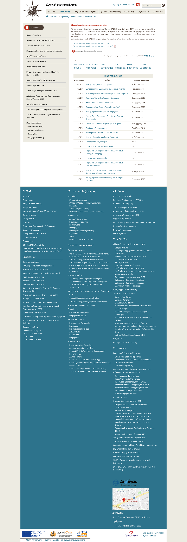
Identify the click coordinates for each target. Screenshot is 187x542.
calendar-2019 (90, 17)
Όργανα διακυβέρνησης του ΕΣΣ (127, 401)
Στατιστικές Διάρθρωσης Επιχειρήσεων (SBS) (87, 371)
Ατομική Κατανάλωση (78, 219)
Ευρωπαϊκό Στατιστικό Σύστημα (127, 353)
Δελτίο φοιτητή (75, 357)
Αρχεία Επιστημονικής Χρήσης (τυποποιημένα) (88, 282)
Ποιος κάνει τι (28, 219)
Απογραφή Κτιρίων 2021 (36, 85)
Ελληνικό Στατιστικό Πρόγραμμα (128, 286)
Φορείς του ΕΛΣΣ (122, 262)
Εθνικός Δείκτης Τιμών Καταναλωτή (99, 103)
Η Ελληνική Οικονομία (122, 196)
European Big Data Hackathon (126, 456)
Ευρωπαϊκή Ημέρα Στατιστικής (126, 449)
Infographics (32, 134)
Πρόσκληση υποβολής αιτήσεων (128, 379)
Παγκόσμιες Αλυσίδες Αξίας (80, 345)
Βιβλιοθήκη (73, 309)
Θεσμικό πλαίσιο (121, 248)
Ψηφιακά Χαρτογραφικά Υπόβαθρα (83, 298)
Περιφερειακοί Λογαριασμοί (96, 142)
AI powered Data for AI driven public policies (133, 306)
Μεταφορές (74, 228)
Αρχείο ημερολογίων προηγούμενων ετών (88, 51)
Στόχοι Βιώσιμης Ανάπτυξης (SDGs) (128, 441)
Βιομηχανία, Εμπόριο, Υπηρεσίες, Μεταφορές (44, 51)
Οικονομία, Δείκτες (33, 35)
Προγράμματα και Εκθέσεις (34, 234)
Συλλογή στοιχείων (76, 341)
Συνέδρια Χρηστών (123, 300)
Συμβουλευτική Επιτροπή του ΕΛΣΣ (129, 268)
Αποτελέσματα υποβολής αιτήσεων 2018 (132, 385)
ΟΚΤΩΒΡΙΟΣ (120, 68)
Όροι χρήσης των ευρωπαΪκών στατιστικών (133, 360)
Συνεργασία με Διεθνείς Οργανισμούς (129, 438)
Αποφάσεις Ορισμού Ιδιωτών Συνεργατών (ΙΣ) (43, 248)
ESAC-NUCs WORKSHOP (124, 303)
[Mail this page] (152, 56)
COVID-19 (117, 339)
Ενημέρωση (74, 338)
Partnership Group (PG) (124, 410)
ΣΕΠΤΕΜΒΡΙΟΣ (107, 68)
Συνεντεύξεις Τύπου (123, 297)
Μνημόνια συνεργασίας (124, 274)
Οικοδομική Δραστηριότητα (96, 128)
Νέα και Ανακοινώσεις (122, 230)
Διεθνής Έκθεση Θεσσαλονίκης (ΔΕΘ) (130, 335)
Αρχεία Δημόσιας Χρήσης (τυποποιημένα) (86, 279)
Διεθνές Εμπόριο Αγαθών (36, 61)
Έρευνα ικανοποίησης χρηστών (81, 305)
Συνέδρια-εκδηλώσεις (124, 366)
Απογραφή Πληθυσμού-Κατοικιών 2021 (41, 91)
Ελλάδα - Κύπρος (121, 309)
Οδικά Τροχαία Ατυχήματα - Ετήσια (99, 146)
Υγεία (71, 236)
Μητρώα (72, 196)
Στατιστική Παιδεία (76, 319)
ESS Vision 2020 (120, 397)
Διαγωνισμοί (74, 332)
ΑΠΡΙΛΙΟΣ (119, 65)
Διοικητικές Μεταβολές (79, 209)
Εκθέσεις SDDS (119, 234)
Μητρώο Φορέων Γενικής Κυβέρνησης (85, 203)
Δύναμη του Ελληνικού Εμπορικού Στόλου (102, 133)
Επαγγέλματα (74, 225)
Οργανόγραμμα (29, 215)
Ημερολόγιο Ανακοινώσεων (71, 17)
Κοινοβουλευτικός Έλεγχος (125, 343)
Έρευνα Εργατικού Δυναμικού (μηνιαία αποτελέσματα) (107, 93)
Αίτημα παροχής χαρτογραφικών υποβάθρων (88, 302)
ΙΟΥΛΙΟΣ (77, 68)
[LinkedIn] (149, 56)
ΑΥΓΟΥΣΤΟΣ (91, 68)
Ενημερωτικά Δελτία (77, 316)
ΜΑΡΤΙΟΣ (104, 65)
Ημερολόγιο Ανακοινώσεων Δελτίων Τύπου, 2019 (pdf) (93, 46)
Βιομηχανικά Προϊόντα (78, 222)
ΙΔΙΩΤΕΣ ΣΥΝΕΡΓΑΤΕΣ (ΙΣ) (33, 245)
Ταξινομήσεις (73, 215)
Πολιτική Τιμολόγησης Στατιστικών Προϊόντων (88, 265)
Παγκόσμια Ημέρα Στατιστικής (126, 453)
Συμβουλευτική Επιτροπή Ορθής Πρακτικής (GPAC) (135, 271)
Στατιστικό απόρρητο (32, 230)
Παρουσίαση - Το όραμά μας (80, 323)
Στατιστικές (54, 17)
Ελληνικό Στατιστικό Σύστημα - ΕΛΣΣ (129, 244)
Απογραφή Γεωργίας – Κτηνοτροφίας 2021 (42, 80)
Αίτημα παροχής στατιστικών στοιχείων (86, 260)
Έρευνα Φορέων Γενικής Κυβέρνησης (84, 360)
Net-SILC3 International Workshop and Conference (135, 326)
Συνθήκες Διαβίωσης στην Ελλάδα (128, 200)
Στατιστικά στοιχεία (76, 250)
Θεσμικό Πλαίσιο (30, 207)
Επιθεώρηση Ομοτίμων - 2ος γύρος (129, 280)
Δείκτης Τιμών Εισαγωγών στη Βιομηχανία (102, 112)
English (131, 5)
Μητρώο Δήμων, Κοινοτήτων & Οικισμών (86, 212)
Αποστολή (27, 196)
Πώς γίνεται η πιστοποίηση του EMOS (130, 382)
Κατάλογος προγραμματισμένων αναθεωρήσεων (44, 109)
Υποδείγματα (74, 287)
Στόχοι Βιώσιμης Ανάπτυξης (125, 207)
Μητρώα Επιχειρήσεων (78, 200)
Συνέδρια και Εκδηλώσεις (124, 293)
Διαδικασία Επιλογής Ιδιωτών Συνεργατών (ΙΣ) (43, 251)
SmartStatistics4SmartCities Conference (131, 323)
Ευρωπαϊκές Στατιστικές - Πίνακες (128, 357)
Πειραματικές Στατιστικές (36, 67)
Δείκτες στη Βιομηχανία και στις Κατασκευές (87, 368)
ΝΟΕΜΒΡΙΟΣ (132, 68)
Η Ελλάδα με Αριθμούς (123, 204)
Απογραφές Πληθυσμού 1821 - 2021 (128, 211)
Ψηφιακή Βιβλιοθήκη (122, 219)
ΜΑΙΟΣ (130, 65)
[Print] (154, 56)
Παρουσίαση (28, 200)
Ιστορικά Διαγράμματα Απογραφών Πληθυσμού (134, 222)
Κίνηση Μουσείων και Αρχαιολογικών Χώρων (103, 124)
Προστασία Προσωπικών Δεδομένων (39, 226)
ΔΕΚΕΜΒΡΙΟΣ (145, 68)
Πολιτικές (27, 222)
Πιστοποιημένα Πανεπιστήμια (127, 376)
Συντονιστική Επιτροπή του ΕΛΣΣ (129, 265)
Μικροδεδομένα (75, 275)
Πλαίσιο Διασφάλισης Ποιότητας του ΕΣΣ (132, 257)
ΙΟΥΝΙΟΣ (143, 65)
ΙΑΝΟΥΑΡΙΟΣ (79, 65)
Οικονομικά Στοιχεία (31, 237)
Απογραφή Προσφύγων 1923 (126, 215)
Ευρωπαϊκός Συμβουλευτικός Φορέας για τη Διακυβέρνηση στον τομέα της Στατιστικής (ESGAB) (133, 422)
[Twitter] (145, 56)
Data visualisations (33, 123)
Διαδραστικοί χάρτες (35, 127)
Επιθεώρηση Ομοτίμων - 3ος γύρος (129, 283)
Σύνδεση (123, 5)
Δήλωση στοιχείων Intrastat (81, 348)
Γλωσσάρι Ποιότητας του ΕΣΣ (81, 239)
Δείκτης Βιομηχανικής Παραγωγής (99, 84)
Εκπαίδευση (74, 326)
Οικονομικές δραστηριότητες (81, 231)
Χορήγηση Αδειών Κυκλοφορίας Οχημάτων (102, 98)
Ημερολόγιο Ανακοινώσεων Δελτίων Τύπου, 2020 (91, 43)
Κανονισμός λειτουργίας (79, 313)
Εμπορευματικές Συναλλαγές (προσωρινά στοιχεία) (105, 89)
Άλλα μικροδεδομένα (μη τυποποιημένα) (85, 284)
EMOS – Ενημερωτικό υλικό (126, 394)
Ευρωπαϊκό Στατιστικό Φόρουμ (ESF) (130, 434)
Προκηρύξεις (28, 241)
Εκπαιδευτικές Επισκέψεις (79, 329)
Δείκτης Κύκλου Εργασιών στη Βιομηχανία (102, 137)
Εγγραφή (115, 5)
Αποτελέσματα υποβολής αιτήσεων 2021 (132, 388)
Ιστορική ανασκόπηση (32, 204)
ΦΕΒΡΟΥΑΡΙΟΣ (92, 65)
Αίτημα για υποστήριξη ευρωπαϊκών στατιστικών (89, 263)
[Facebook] (147, 56)
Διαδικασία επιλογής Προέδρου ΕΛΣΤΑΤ (40, 211)
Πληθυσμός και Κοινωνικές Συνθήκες (40, 40)
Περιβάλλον (74, 234)
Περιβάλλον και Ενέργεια (36, 56)
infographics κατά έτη (36, 138)
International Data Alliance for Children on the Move (135, 445)
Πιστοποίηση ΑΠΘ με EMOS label (128, 391)
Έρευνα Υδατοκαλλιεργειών (96, 158)
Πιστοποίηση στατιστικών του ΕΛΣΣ (130, 277)
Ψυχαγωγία (74, 335)
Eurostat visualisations (36, 130)
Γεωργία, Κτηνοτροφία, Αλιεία (38, 45)
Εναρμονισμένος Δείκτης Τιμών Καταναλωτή (103, 107)
